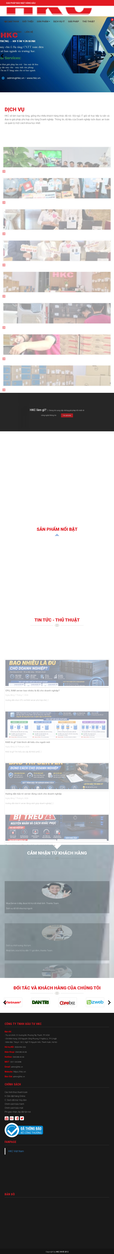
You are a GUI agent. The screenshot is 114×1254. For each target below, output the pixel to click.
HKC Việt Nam (16, 1151)
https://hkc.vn (19, 1072)
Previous (2, 56)
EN (8, 21)
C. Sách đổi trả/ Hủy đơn (16, 1100)
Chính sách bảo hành (14, 1104)
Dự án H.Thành (12, 32)
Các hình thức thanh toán (16, 1092)
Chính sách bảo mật (14, 1108)
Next (112, 56)
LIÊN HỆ (29, 32)
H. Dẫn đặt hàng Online (15, 1096)
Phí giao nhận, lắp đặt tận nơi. (18, 1112)
